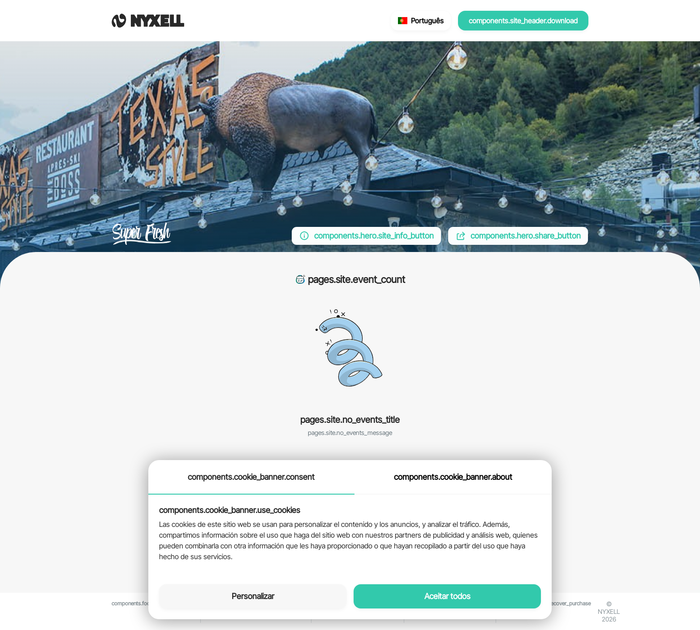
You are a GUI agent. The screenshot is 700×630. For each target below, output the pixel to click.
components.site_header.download (523, 20)
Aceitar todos (447, 596)
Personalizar (253, 596)
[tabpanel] (350, 534)
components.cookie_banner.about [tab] (453, 477)
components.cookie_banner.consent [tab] (251, 477)
